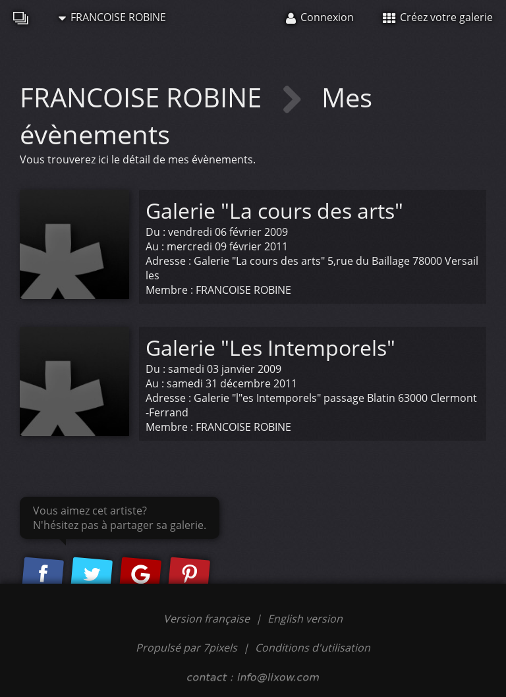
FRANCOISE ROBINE (112, 17)
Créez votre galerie (438, 17)
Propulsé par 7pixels (186, 647)
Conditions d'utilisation (312, 647)
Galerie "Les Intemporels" (270, 347)
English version (305, 618)
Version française (207, 618)
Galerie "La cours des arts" (274, 210)
